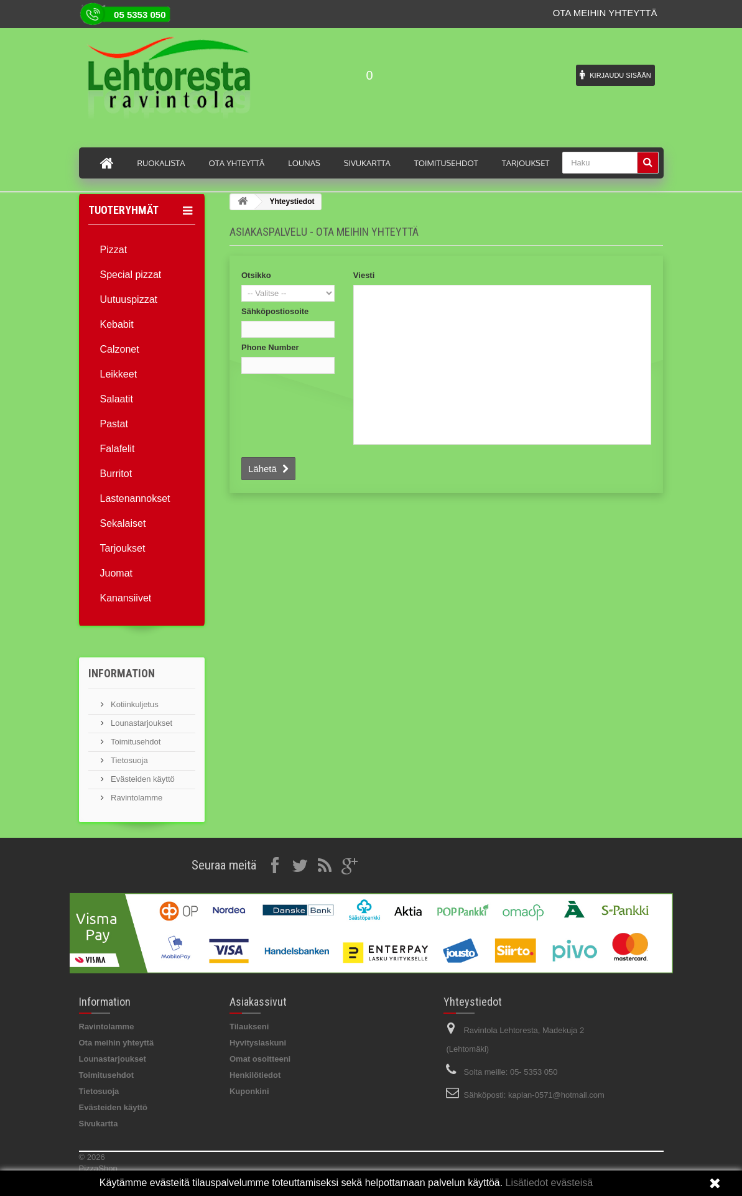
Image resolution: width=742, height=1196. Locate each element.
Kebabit (117, 324)
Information (121, 673)
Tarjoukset (526, 163)
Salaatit (116, 399)
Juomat (116, 573)
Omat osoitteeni (260, 1059)
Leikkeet (118, 374)
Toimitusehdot (446, 163)
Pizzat (114, 249)
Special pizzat (131, 274)
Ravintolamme (136, 797)
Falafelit (117, 448)
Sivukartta (367, 163)
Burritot (116, 473)
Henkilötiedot (255, 1075)
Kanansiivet (126, 598)
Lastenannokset (135, 498)
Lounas (304, 163)
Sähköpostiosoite (274, 311)
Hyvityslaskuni (258, 1042)
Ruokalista (161, 163)
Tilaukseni (249, 1026)
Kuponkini (249, 1091)
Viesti (363, 275)
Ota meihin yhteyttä (605, 12)
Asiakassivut (258, 1001)
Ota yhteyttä (236, 163)
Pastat (114, 424)
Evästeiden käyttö (142, 779)
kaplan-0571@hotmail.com (556, 1095)
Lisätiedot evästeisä (548, 1182)
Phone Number (270, 347)
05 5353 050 (139, 14)
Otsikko (256, 275)
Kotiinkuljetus (134, 704)
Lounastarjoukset (141, 723)
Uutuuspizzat (129, 299)
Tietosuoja (128, 760)
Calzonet (119, 349)
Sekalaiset (123, 523)
